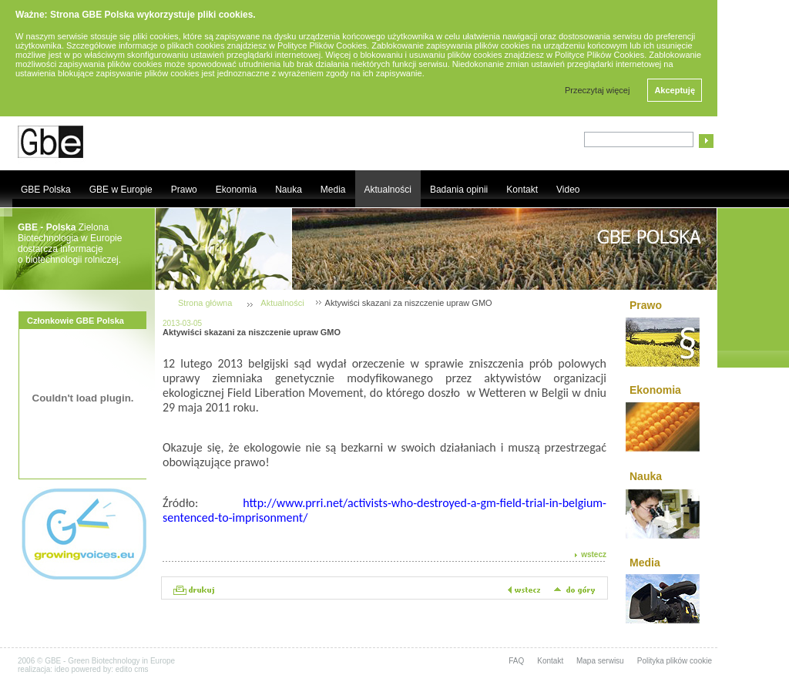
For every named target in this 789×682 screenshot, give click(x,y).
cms (141, 669)
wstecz (593, 554)
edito (124, 669)
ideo (62, 669)
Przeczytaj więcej (597, 90)
